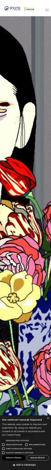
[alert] (25, 442)
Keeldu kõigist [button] (38, 458)
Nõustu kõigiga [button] (13, 458)
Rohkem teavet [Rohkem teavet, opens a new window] (27, 435)
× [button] (48, 418)
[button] (25, 465)
